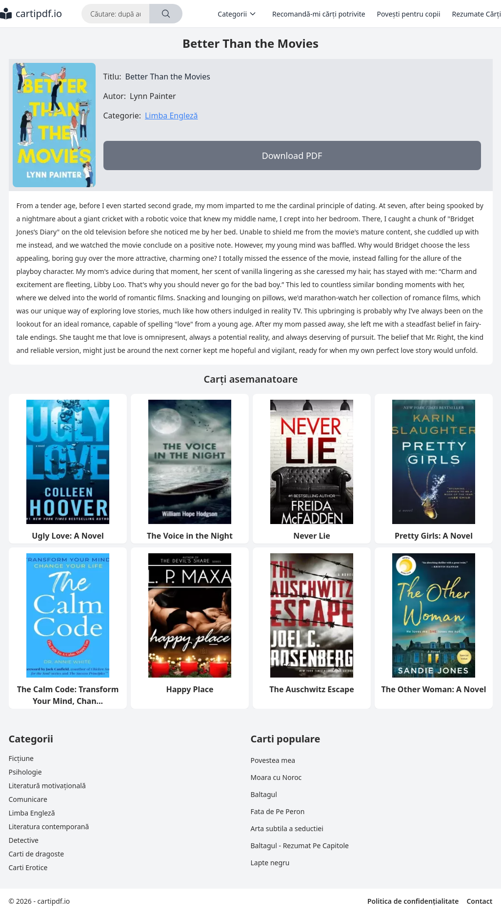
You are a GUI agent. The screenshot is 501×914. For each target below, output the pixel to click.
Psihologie (25, 772)
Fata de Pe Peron (278, 811)
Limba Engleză (171, 115)
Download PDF (292, 155)
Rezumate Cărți (476, 14)
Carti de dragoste (36, 853)
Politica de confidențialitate (413, 901)
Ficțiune (21, 758)
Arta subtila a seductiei (287, 828)
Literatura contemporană (49, 826)
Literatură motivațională (47, 785)
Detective (24, 840)
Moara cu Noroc (276, 777)
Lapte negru (270, 862)
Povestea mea (273, 760)
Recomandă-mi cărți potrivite (318, 14)
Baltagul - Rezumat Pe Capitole (300, 845)
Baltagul (264, 794)
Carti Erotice (28, 867)
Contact (479, 901)
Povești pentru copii (409, 14)
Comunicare (28, 799)
